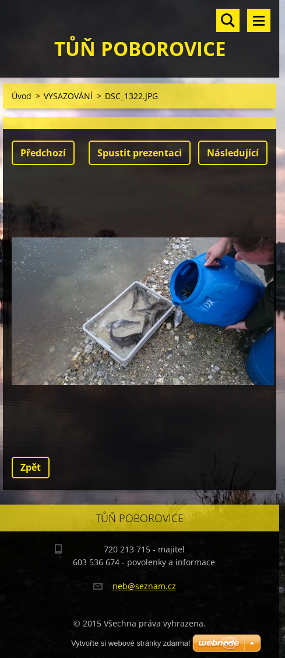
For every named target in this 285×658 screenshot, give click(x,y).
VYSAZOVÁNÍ (68, 96)
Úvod (21, 96)
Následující (233, 152)
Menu (258, 20)
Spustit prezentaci (139, 152)
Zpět (30, 467)
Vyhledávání (228, 20)
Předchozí (43, 152)
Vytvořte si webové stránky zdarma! (131, 643)
